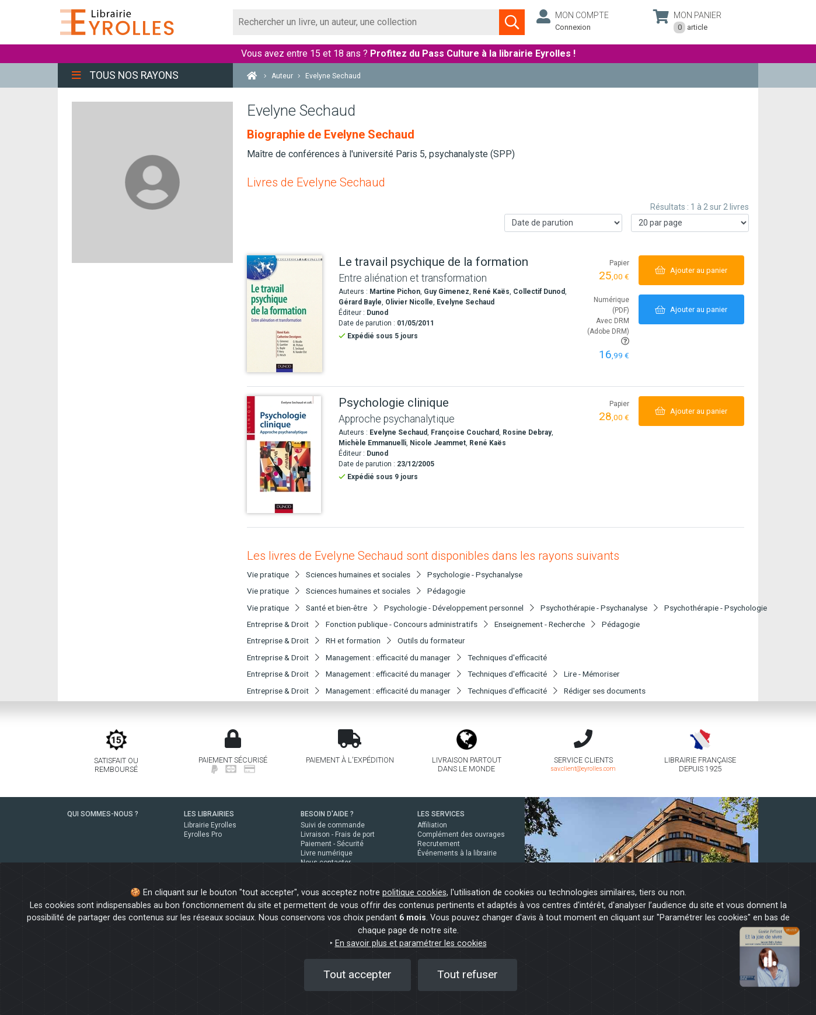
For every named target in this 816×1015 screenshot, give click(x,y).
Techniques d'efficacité (507, 657)
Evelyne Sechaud (465, 302)
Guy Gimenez (446, 291)
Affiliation (432, 825)
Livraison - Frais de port (338, 834)
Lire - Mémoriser (592, 673)
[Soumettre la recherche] (512, 22)
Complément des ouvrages (461, 834)
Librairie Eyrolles (210, 825)
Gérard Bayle (360, 302)
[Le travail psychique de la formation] (288, 313)
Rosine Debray (527, 432)
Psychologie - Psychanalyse (474, 574)
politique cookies (414, 893)
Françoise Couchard (465, 432)
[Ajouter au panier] (691, 270)
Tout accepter (357, 974)
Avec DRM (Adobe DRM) (608, 331)
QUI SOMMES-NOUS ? (102, 814)
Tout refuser (467, 974)
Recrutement (438, 844)
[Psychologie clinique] (288, 454)
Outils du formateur (431, 640)
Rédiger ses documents (605, 690)
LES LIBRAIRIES (209, 814)
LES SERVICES (441, 814)
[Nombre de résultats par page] (690, 223)
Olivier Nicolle (409, 302)
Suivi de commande (333, 825)
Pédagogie (446, 590)
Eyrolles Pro (203, 834)
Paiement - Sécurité (332, 844)
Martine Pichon (394, 291)
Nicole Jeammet (438, 443)
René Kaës (491, 291)
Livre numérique (327, 853)
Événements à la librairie (457, 853)
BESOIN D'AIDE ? (327, 814)
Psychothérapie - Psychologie (715, 607)
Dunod (377, 313)
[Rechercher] (366, 22)
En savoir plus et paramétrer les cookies (411, 943)
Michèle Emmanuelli (372, 443)
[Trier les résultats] (563, 223)
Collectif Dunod (539, 291)
